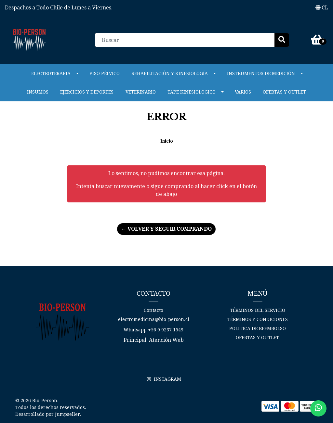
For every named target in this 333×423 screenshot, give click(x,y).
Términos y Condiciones (257, 319)
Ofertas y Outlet (284, 92)
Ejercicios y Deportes (86, 92)
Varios (243, 92)
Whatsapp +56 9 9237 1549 (153, 329)
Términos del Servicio (257, 310)
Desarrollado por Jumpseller (47, 414)
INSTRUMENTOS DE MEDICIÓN (261, 73)
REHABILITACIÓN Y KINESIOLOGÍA (169, 73)
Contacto (153, 310)
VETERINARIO (141, 92)
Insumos (37, 92)
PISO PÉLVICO (104, 73)
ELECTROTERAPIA (51, 73)
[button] (321, 8)
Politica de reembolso (257, 328)
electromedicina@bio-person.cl (153, 319)
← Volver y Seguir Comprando (166, 229)
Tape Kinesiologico (191, 92)
